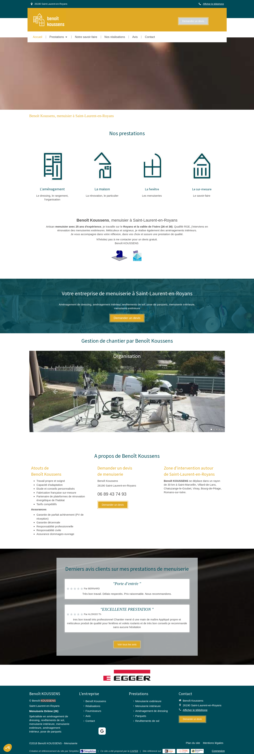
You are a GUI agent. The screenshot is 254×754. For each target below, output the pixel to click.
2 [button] (214, 429)
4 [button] (219, 429)
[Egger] (127, 675)
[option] (127, 391)
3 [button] (217, 429)
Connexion (218, 750)
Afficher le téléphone (213, 4)
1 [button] (211, 429)
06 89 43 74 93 (111, 494)
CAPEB (134, 751)
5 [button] (222, 429)
